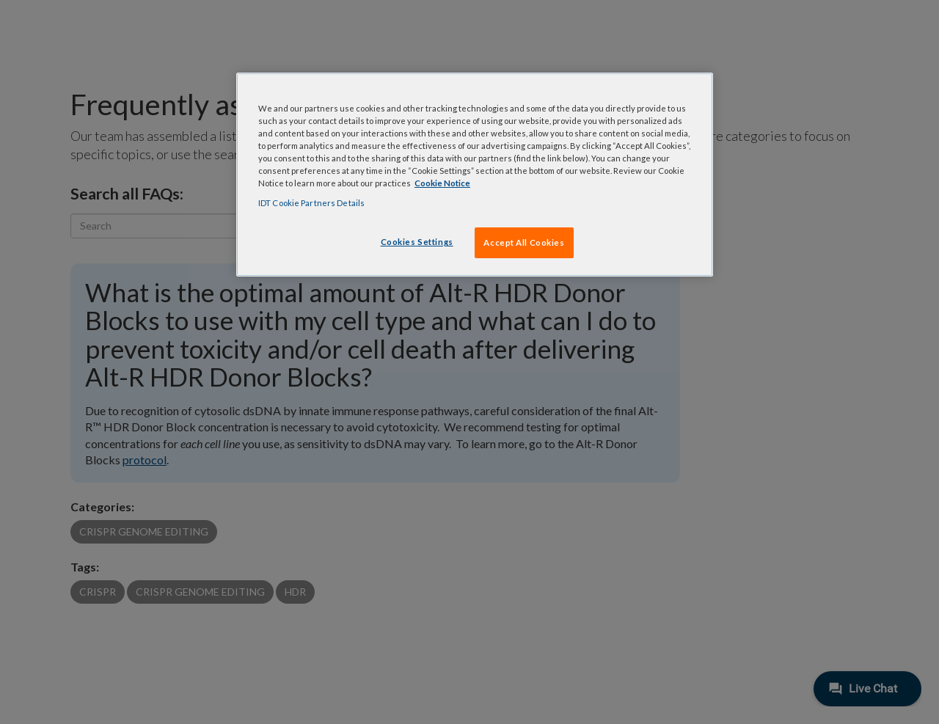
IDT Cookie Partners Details (311, 203)
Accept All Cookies (523, 242)
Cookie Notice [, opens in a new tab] (442, 183)
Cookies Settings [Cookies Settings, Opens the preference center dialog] (417, 241)
